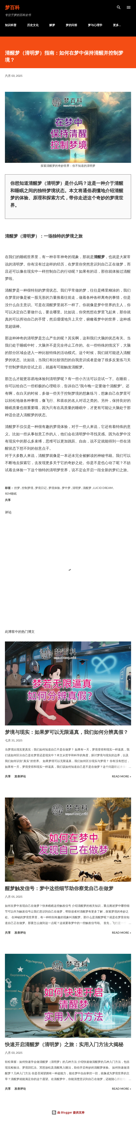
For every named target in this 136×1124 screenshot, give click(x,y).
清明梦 (77, 488)
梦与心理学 (95, 25)
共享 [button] (8, 500)
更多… (117, 25)
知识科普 (10, 25)
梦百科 (12, 7)
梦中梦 (66, 488)
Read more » (121, 776)
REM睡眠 (11, 493)
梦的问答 (71, 25)
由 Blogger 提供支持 (68, 1112)
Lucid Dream (103, 488)
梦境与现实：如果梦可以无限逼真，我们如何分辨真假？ (66, 732)
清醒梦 (87, 488)
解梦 (52, 25)
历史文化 (33, 25)
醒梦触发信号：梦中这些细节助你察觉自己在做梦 (59, 888)
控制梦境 (28, 488)
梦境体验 (54, 488)
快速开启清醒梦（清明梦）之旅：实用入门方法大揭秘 (64, 1044)
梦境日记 (41, 488)
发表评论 (20, 776)
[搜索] (118, 7)
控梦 (17, 488)
